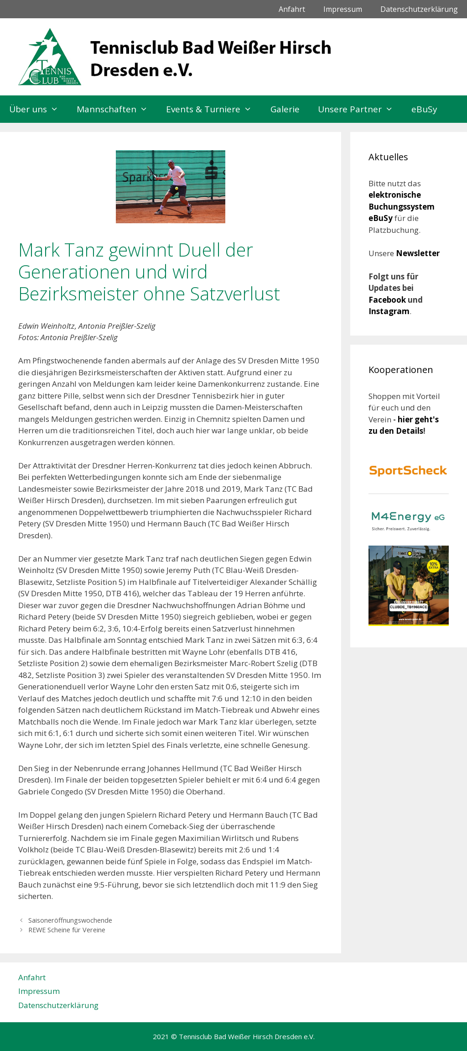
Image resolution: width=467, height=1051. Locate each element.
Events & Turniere (213, 109)
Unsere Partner (360, 109)
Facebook (388, 299)
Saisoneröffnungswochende (70, 920)
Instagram (389, 311)
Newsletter (418, 253)
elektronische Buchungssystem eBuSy (401, 206)
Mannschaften (117, 109)
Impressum (342, 9)
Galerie (285, 109)
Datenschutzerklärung (419, 9)
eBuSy (424, 109)
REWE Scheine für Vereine (66, 929)
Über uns (38, 109)
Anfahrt (292, 9)
